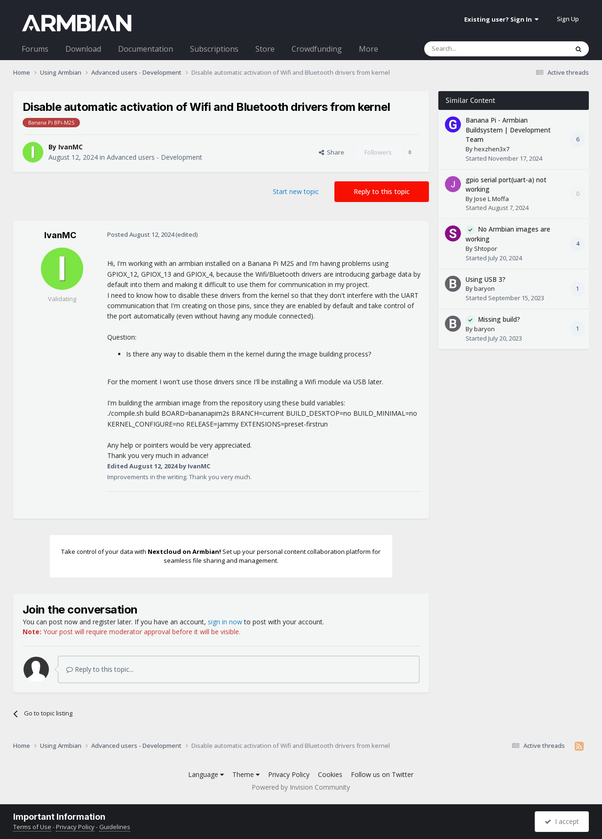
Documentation (145, 49)
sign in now (225, 621)
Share (331, 152)
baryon (484, 288)
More (368, 49)
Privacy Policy (288, 774)
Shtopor (485, 248)
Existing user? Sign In (501, 19)
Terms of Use (32, 827)
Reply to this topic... (100, 669)
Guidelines (114, 827)
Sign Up (568, 19)
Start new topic (296, 191)
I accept (562, 821)
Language (206, 774)
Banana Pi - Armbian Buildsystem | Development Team (508, 130)
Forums (35, 49)
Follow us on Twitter (382, 774)
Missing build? (499, 319)
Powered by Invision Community (301, 787)
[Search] (473, 48)
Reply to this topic (382, 191)
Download (83, 49)
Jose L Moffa (491, 198)
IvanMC (70, 146)
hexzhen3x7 (491, 149)
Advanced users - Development (154, 157)
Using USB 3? (486, 279)
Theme (246, 774)
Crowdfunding (317, 49)
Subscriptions (214, 49)
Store (265, 49)
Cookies (330, 774)
